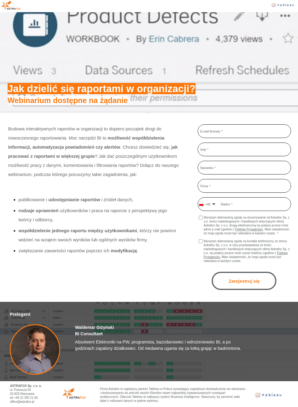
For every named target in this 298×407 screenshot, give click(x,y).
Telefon (225, 204)
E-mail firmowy (210, 131)
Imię (203, 149)
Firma (204, 186)
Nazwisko (206, 167)
